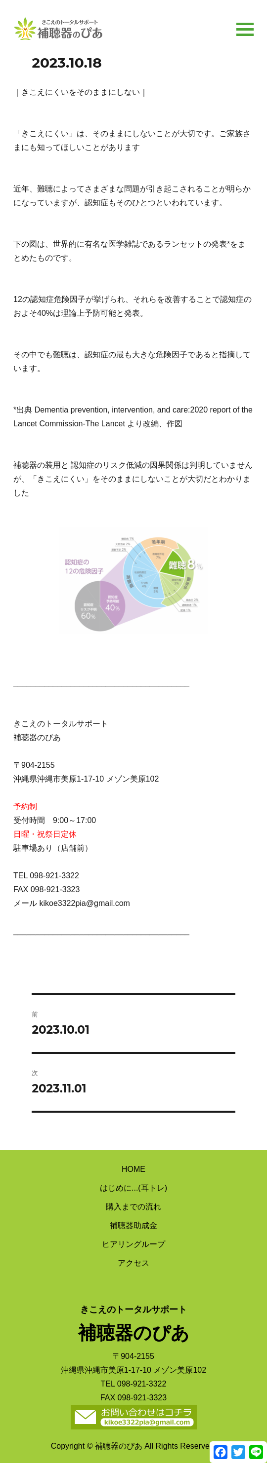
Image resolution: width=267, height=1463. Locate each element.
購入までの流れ (133, 1206)
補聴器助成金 (133, 1225)
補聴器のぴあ (57, 26)
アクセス (133, 1263)
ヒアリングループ (133, 1244)
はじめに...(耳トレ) (133, 1188)
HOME (133, 1169)
